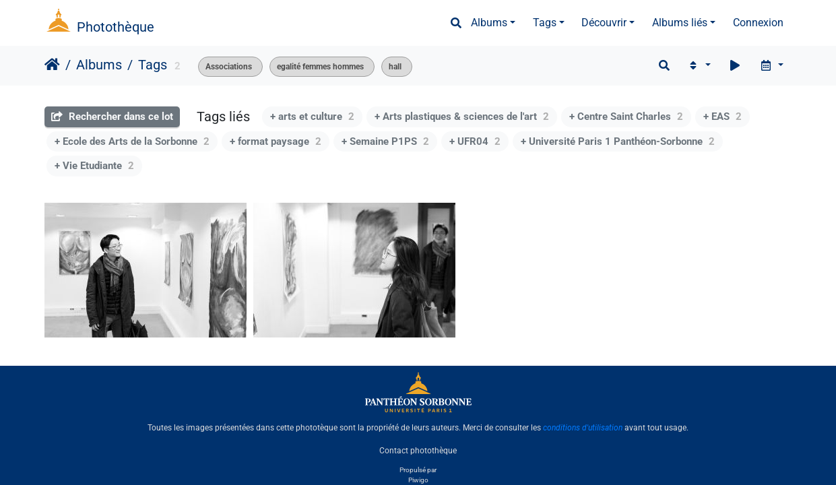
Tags (544, 22)
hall (395, 66)
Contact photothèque (418, 450)
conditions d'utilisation (582, 427)
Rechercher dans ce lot (112, 116)
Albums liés (679, 22)
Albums (489, 22)
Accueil (52, 65)
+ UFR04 (475, 141)
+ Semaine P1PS (385, 141)
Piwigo (418, 480)
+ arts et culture (312, 116)
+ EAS (722, 116)
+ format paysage (275, 141)
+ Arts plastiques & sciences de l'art (462, 116)
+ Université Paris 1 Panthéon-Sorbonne (618, 141)
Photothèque (115, 27)
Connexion (758, 22)
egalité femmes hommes (320, 66)
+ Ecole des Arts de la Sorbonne (132, 141)
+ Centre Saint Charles (626, 116)
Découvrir (603, 22)
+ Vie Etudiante (94, 166)
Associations (228, 66)
